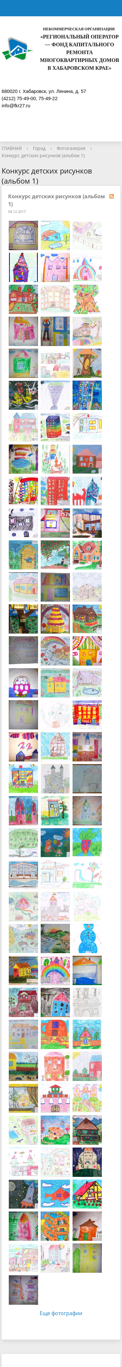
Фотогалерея (71, 148)
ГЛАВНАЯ (12, 148)
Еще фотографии (61, 1313)
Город (39, 148)
